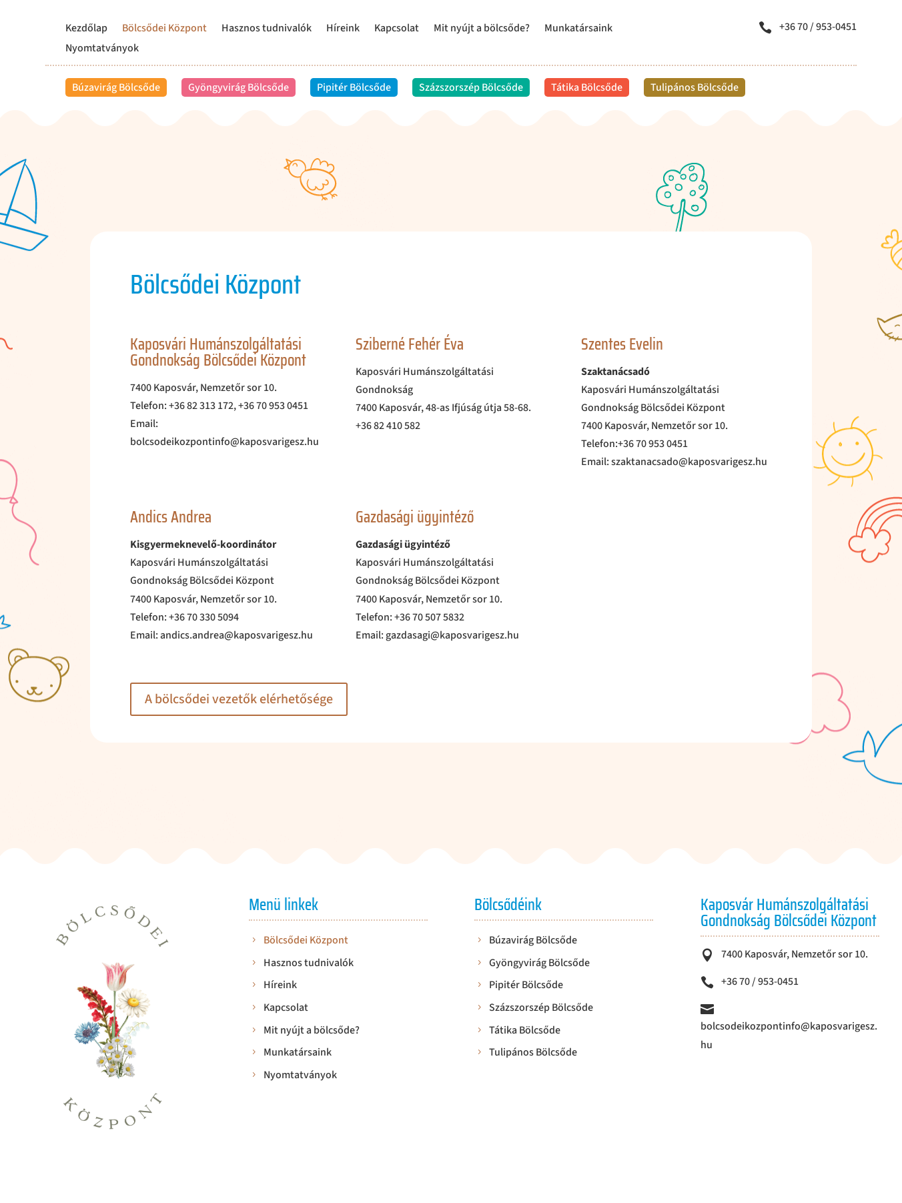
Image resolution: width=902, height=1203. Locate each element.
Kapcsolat (396, 29)
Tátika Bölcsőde (586, 87)
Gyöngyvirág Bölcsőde (238, 87)
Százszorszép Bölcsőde (471, 87)
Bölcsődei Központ (164, 29)
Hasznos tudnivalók (266, 29)
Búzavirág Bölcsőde (116, 87)
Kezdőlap (86, 29)
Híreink (343, 29)
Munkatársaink (578, 29)
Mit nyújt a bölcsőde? (482, 29)
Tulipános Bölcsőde (694, 87)
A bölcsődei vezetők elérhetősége (239, 699)
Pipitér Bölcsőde (354, 87)
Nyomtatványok (102, 49)
